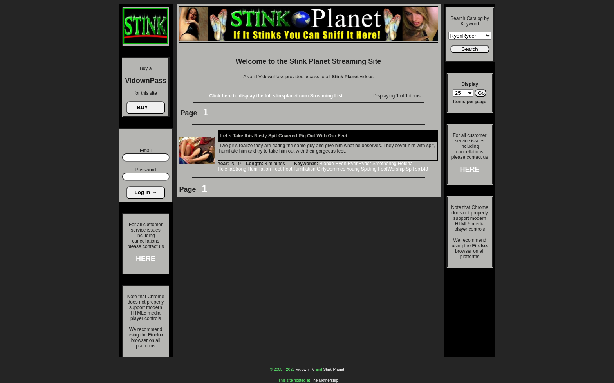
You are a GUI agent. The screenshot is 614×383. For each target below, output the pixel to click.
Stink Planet (333, 369)
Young (353, 169)
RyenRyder (359, 163)
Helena (405, 163)
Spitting (369, 169)
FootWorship (391, 169)
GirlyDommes (331, 169)
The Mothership (324, 380)
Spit (410, 169)
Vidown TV (305, 369)
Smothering (384, 163)
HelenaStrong (232, 169)
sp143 (421, 169)
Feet (277, 169)
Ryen (340, 163)
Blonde (327, 163)
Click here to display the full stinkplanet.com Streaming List (276, 96)
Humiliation (259, 169)
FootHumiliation (299, 169)
